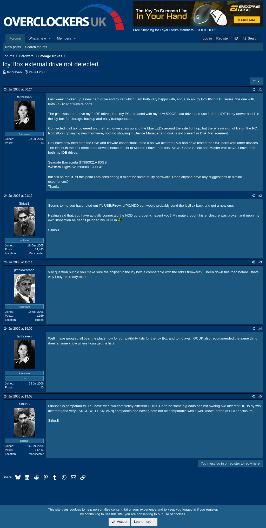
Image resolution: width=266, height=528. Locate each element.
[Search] (250, 38)
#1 (260, 89)
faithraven (14, 72)
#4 (260, 328)
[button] (49, 38)
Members (64, 38)
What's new (37, 38)
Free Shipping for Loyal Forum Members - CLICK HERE (175, 30)
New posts (13, 47)
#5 (260, 396)
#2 (260, 196)
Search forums (36, 47)
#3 (260, 262)
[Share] (253, 90)
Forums (15, 38)
